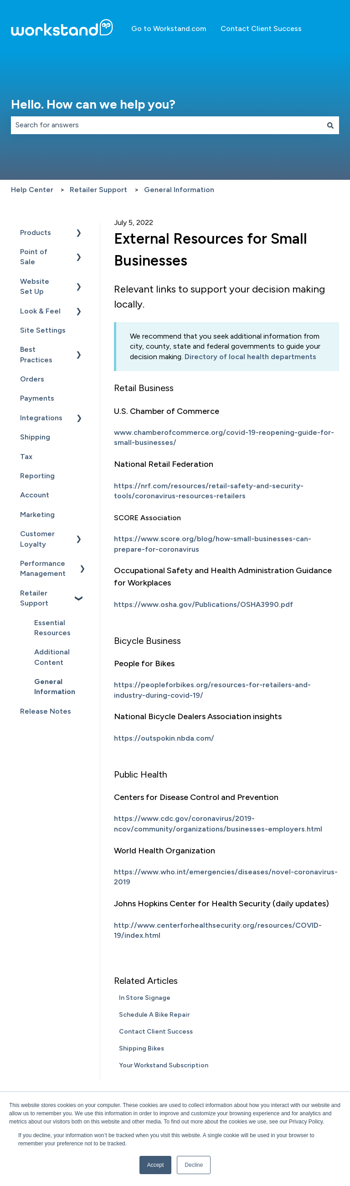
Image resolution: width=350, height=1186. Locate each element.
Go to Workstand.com (168, 28)
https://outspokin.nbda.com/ (164, 738)
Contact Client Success (261, 28)
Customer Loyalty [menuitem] (37, 538)
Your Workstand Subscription (163, 1065)
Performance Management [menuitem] (43, 568)
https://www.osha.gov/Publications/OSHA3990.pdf (203, 604)
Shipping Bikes (141, 1048)
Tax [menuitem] (26, 456)
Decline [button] (194, 1165)
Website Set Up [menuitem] (34, 286)
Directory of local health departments (250, 356)
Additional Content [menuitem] (52, 657)
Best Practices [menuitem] (36, 354)
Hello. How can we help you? (93, 104)
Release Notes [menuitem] (45, 711)
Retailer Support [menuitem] (34, 598)
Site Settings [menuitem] (43, 330)
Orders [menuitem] (32, 379)
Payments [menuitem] (37, 398)
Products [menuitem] (35, 232)
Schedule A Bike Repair (154, 1015)
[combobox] (166, 125)
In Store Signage (144, 998)
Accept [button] (155, 1165)
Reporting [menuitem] (37, 475)
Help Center (32, 189)
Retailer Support (98, 189)
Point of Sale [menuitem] (33, 256)
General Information (179, 189)
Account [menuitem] (34, 495)
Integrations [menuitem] (41, 417)
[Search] (330, 125)
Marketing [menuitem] (37, 514)
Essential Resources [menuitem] (52, 627)
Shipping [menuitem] (35, 437)
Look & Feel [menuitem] (40, 311)
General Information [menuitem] (54, 686)
